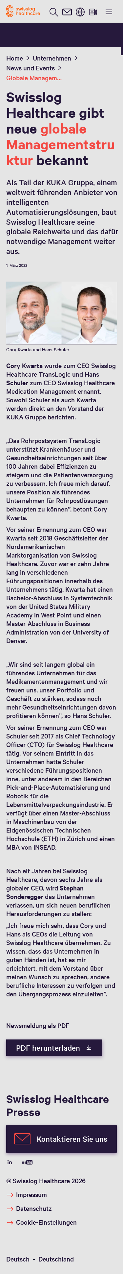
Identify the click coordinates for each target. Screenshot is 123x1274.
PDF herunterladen (54, 1048)
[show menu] (108, 11)
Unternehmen (52, 58)
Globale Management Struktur (34, 77)
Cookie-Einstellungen (46, 1222)
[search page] (53, 11)
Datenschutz (34, 1208)
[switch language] (80, 11)
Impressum (31, 1194)
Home (14, 58)
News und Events (30, 67)
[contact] (66, 11)
